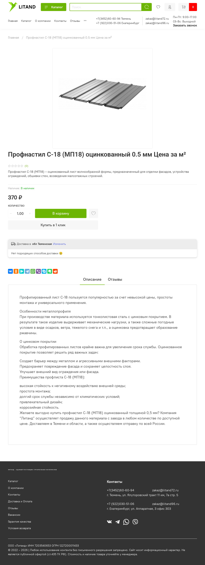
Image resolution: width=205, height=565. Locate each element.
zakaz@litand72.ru (157, 18)
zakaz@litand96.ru (157, 23)
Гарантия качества (19, 521)
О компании (43, 21)
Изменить (59, 244)
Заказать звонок (185, 25)
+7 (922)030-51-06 (120, 504)
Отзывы (75, 21)
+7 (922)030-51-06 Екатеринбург (117, 23)
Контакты (60, 21)
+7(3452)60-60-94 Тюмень (113, 18)
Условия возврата (19, 528)
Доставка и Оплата (20, 501)
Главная (13, 21)
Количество (16, 205)
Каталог (53, 7)
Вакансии (14, 515)
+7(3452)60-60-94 (120, 490)
